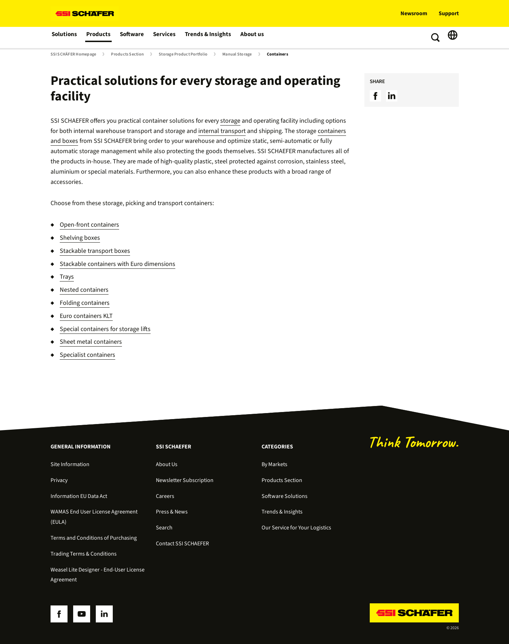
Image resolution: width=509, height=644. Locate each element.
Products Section (127, 54)
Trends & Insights (207, 37)
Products (99, 37)
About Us (166, 464)
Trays (67, 276)
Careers (165, 496)
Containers (277, 54)
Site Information (70, 464)
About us (251, 37)
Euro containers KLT (86, 316)
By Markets (274, 464)
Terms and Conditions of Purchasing (94, 538)
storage (230, 120)
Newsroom (413, 13)
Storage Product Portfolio (183, 54)
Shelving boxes (80, 237)
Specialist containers (87, 354)
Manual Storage (237, 54)
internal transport (222, 131)
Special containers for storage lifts (105, 329)
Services (165, 37)
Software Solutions (285, 496)
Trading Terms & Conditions (84, 554)
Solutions (64, 37)
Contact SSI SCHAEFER (182, 543)
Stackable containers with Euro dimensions (117, 264)
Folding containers (85, 302)
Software (132, 37)
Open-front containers (89, 224)
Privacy (59, 480)
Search (164, 528)
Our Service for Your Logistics (296, 528)
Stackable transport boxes (95, 250)
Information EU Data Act (79, 496)
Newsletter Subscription (184, 480)
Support (449, 13)
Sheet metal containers (91, 341)
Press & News (172, 512)
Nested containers (84, 289)
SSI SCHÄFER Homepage (73, 54)
